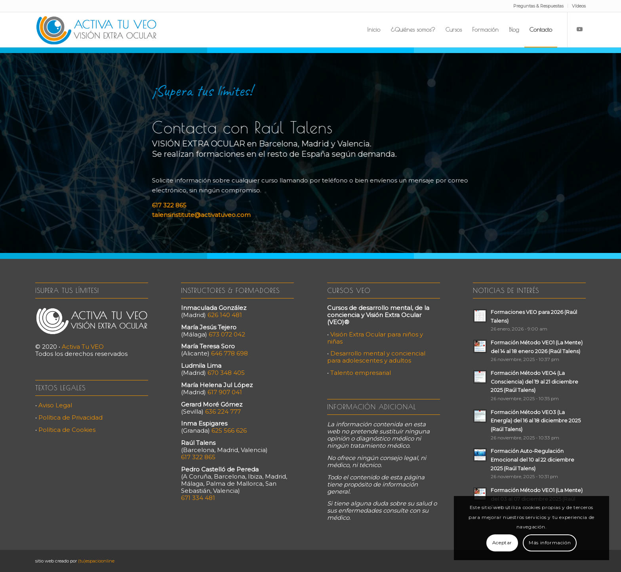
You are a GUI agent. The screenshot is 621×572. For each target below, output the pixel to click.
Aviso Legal (55, 405)
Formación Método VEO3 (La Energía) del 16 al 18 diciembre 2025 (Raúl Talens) (536, 420)
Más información (550, 542)
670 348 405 (226, 372)
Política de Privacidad (70, 417)
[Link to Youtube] (580, 29)
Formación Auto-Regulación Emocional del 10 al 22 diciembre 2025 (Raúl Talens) (532, 459)
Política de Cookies (66, 429)
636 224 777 (223, 411)
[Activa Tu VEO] (96, 29)
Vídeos (579, 6)
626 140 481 (225, 315)
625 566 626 (229, 430)
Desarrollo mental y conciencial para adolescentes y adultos (376, 357)
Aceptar (502, 542)
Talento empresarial (360, 372)
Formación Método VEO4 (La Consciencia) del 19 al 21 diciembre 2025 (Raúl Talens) (534, 381)
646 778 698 (229, 353)
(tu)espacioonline (96, 561)
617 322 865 (166, 205)
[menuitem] (538, 6)
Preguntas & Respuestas (538, 6)
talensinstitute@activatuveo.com (198, 215)
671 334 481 (198, 498)
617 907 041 (225, 392)
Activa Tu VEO (83, 346)
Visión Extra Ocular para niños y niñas (375, 338)
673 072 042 (227, 334)
